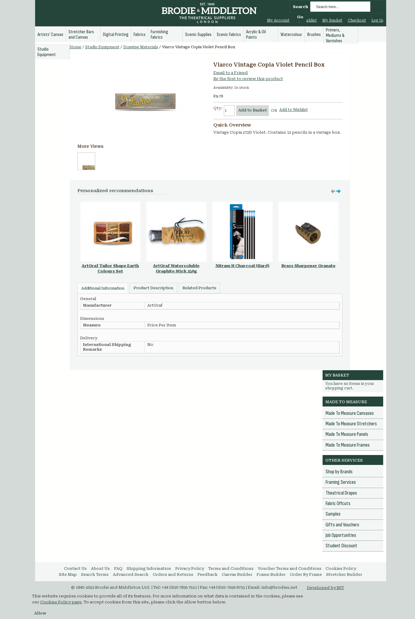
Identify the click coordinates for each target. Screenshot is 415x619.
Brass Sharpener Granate (308, 265)
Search (300, 6)
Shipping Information (149, 568)
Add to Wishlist (293, 110)
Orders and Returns (173, 574)
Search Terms (95, 574)
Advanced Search (131, 574)
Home (75, 47)
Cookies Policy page (61, 602)
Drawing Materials (140, 47)
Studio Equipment (102, 47)
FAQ (118, 568)
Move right (333, 191)
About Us (100, 568)
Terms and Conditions (231, 568)
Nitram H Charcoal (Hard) (242, 265)
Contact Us (75, 568)
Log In (377, 20)
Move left (338, 191)
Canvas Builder (237, 574)
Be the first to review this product (248, 78)
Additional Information (102, 288)
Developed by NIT (325, 587)
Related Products (199, 288)
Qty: (217, 108)
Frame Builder (271, 574)
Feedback (207, 574)
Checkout (357, 20)
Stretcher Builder (344, 574)
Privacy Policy (189, 568)
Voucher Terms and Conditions (289, 568)
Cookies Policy (341, 568)
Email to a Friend (230, 72)
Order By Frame (306, 574)
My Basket (332, 20)
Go (300, 17)
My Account (278, 20)
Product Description (153, 288)
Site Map (68, 574)
